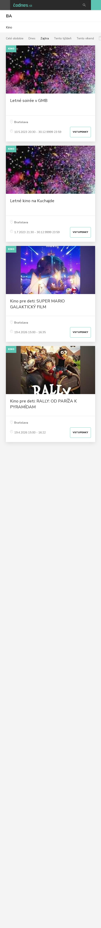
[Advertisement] (50, 485)
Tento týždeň (62, 38)
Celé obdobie (14, 38)
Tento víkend (85, 38)
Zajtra (44, 38)
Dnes (31, 38)
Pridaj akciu (96, 5)
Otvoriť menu (5, 5)
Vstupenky (80, 132)
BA (9, 16)
